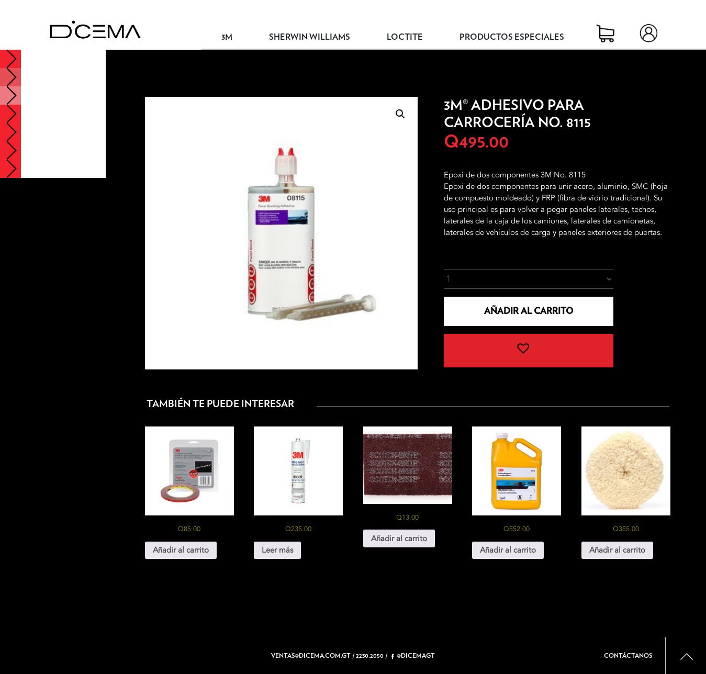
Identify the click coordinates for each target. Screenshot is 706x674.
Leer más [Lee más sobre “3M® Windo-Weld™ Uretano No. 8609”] (277, 550)
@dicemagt (413, 656)
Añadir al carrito (528, 311)
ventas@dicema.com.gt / (312, 656)
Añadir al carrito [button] (181, 550)
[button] (400, 114)
